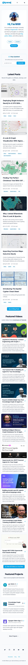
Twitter (10, 41)
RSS (19, 656)
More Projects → (14, 636)
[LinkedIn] (14, 649)
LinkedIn (17, 41)
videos (10, 36)
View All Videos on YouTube (14, 566)
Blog (15, 656)
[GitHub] (9, 649)
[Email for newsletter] (9, 63)
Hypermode (14, 29)
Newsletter (14, 45)
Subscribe (20, 63)
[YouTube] (18, 649)
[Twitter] (5, 649)
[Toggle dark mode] (24, 2)
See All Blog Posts (14, 309)
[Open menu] (17, 2)
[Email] (23, 649)
